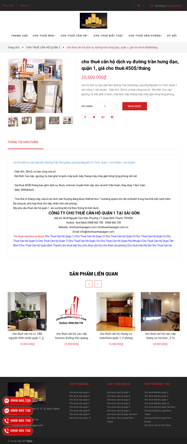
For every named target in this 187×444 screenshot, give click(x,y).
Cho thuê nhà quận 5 (79, 403)
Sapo (29, 440)
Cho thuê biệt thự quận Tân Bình (159, 407)
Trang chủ (19, 35)
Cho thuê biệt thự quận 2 (156, 392)
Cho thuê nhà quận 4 (79, 400)
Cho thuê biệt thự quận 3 (156, 396)
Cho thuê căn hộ (75, 35)
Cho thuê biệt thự (109, 35)
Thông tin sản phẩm (23, 142)
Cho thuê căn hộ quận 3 (118, 400)
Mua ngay (134, 106)
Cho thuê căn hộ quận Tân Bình (122, 414)
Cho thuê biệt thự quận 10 (156, 403)
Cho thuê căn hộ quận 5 (118, 407)
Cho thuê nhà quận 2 (79, 392)
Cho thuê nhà (44, 35)
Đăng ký (24, 5)
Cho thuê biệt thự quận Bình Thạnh (157, 413)
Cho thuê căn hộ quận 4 (118, 403)
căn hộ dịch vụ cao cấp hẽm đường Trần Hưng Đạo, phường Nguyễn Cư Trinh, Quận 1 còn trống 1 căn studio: (74, 162)
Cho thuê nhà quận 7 (79, 407)
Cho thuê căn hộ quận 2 (118, 396)
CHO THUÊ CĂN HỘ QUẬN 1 (44, 47)
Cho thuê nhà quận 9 (79, 414)
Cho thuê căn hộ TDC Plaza (157, 425)
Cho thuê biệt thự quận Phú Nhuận (157, 420)
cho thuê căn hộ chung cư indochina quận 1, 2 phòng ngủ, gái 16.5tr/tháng (116, 338)
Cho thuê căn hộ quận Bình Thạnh (120, 420)
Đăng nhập (8, 5)
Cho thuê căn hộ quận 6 (118, 411)
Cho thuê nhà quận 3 (79, 396)
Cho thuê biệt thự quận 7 (156, 400)
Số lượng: (87, 106)
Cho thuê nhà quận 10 (80, 418)
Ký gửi (172, 35)
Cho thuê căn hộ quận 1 (118, 392)
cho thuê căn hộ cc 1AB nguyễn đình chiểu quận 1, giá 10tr (27, 338)
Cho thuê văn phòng (146, 35)
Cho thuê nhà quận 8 (79, 411)
